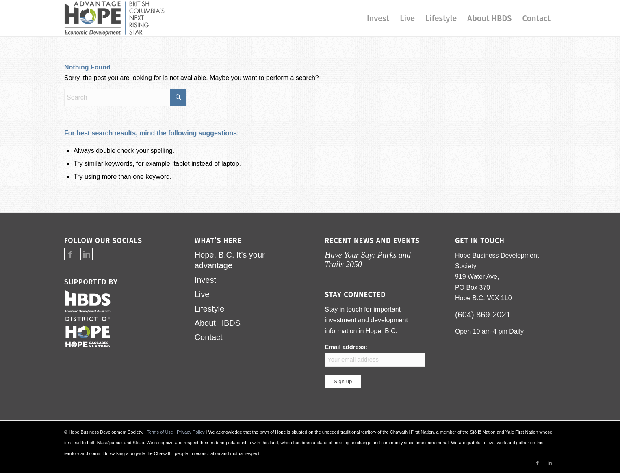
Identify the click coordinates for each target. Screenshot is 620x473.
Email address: (375, 355)
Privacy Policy (190, 432)
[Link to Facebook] (70, 254)
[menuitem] (378, 18)
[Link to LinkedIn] (86, 254)
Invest (205, 280)
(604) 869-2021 (483, 314)
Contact (209, 337)
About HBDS (218, 323)
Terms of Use (160, 432)
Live (202, 294)
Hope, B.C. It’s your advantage (230, 260)
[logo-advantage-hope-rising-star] (114, 18)
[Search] (125, 97)
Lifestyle (209, 308)
